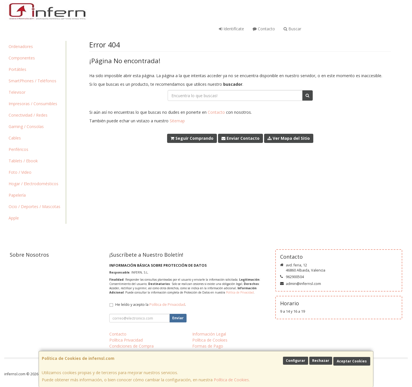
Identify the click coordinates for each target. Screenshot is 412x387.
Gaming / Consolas (26, 126)
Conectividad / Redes (28, 115)
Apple (14, 218)
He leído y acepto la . (150, 304)
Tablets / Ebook (23, 160)
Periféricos (18, 149)
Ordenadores (21, 46)
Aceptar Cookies (352, 361)
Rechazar (320, 360)
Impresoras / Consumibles (33, 103)
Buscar (292, 28)
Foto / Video (20, 172)
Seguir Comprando (192, 138)
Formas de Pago (207, 346)
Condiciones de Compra (131, 346)
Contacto (264, 28)
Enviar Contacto (240, 138)
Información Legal (209, 334)
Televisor (17, 92)
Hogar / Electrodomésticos (33, 183)
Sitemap (177, 120)
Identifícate (231, 28)
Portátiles (17, 69)
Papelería (17, 195)
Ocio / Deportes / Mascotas (34, 206)
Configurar (295, 360)
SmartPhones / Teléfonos (32, 80)
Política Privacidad (126, 340)
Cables (15, 138)
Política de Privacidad (240, 292)
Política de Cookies (231, 379)
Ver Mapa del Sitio (289, 138)
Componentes (22, 58)
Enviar (178, 318)
